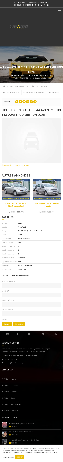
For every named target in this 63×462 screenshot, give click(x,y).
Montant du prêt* (8, 282)
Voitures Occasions (10, 385)
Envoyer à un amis (11, 92)
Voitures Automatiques (11, 404)
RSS (56, 334)
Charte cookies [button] (8, 457)
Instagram (7, 334)
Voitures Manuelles (10, 411)
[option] (31, 140)
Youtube (29, 334)
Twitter (43, 334)
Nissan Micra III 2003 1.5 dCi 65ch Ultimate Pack (16, 204)
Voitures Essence (9, 392)
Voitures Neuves (9, 379)
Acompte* (5, 291)
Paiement (5, 319)
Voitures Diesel (8, 398)
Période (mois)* (7, 310)
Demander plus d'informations (15, 86)
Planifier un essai (39, 86)
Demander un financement (34, 92)
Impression (54, 92)
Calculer (6, 324)
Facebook (17, 334)
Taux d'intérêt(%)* (8, 300)
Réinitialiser (19, 324)
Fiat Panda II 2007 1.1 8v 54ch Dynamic (47, 204)
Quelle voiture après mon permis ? (21, 424)
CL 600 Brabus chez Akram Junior (21, 432)
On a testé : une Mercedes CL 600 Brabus (24, 440)
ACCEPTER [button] (19, 457)
